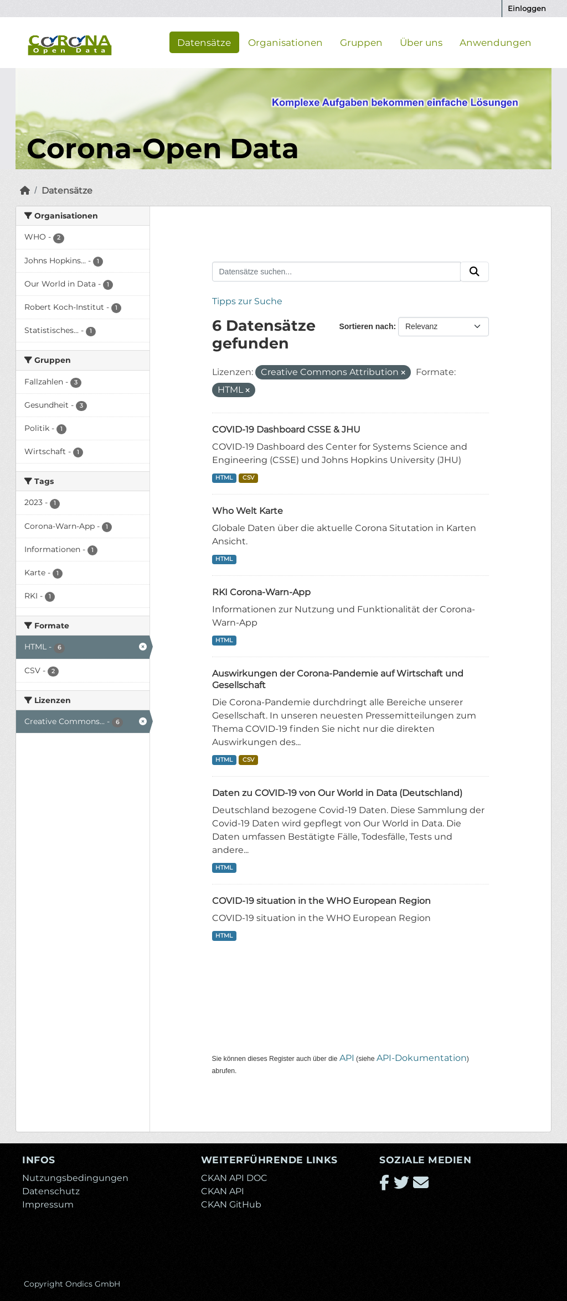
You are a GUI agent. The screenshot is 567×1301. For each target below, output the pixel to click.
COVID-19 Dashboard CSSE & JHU (286, 429)
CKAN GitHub (231, 1204)
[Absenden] (474, 272)
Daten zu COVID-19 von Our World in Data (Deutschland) (337, 793)
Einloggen (527, 8)
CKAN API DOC (234, 1178)
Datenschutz (51, 1191)
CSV (248, 477)
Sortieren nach (366, 326)
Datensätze (204, 42)
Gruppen (361, 42)
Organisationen (285, 42)
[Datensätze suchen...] (336, 272)
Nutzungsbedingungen (75, 1178)
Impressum (48, 1204)
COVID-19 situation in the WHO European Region (321, 901)
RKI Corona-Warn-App (261, 592)
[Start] (25, 190)
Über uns (421, 42)
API (346, 1058)
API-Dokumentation (422, 1058)
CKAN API (222, 1191)
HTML (224, 477)
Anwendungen (496, 42)
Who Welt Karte (247, 511)
